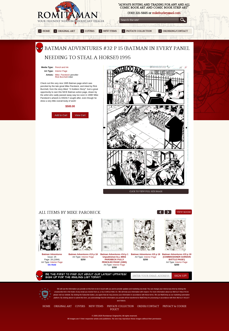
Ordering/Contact (175, 31)
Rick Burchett (61, 77)
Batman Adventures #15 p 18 (145, 254)
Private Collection (139, 31)
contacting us (110, 292)
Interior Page (61, 71)
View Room (184, 212)
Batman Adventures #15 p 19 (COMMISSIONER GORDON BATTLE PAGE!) (176, 257)
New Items (110, 31)
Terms (123, 301)
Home (46, 31)
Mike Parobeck (62, 75)
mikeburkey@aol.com (166, 13)
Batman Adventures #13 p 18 (83, 254)
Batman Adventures (52, 254)
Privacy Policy (183, 298)
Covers (89, 31)
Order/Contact (148, 306)
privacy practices (181, 292)
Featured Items (114, 41)
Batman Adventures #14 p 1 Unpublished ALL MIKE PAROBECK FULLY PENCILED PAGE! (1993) (114, 258)
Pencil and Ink (62, 67)
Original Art (66, 31)
